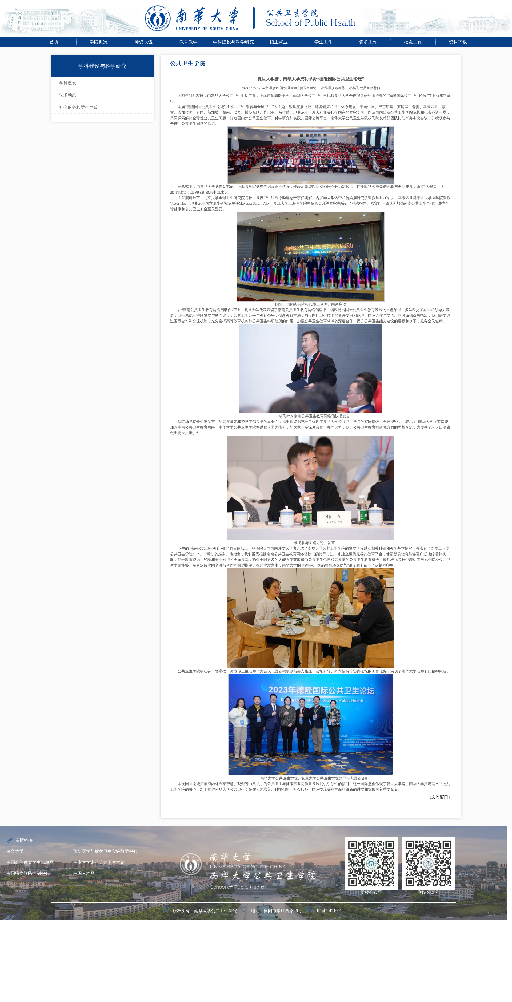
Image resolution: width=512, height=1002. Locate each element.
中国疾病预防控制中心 (28, 873)
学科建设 (67, 83)
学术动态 (67, 95)
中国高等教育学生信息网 (30, 862)
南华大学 (15, 851)
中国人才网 (84, 873)
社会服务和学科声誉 (78, 107)
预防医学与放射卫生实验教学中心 (105, 851)
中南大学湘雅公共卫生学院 (99, 862)
